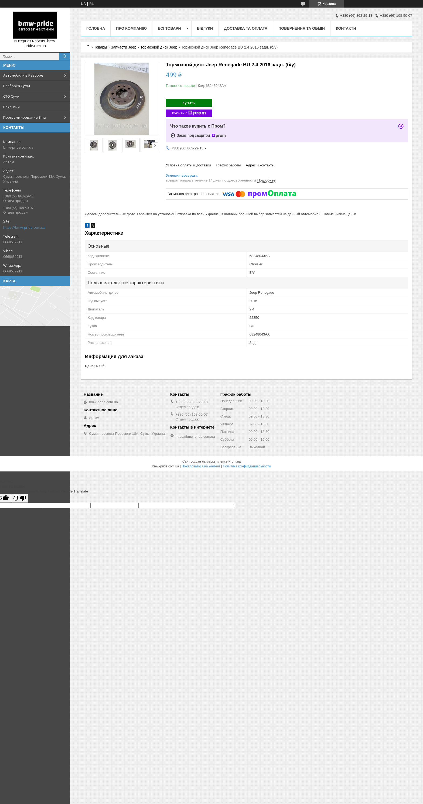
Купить (189, 102)
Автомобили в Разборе (23, 75)
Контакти (346, 28)
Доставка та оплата (246, 28)
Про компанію (131, 28)
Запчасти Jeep (123, 47)
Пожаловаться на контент (201, 466)
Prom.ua (234, 461)
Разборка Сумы (16, 85)
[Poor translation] (19, 498)
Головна (95, 28)
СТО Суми (11, 96)
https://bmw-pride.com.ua (24, 227)
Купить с (189, 113)
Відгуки (205, 28)
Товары (100, 47)
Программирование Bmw (24, 117)
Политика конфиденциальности (247, 466)
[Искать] (64, 56)
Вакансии (11, 106)
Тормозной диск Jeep (158, 47)
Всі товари (169, 28)
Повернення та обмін (301, 28)
